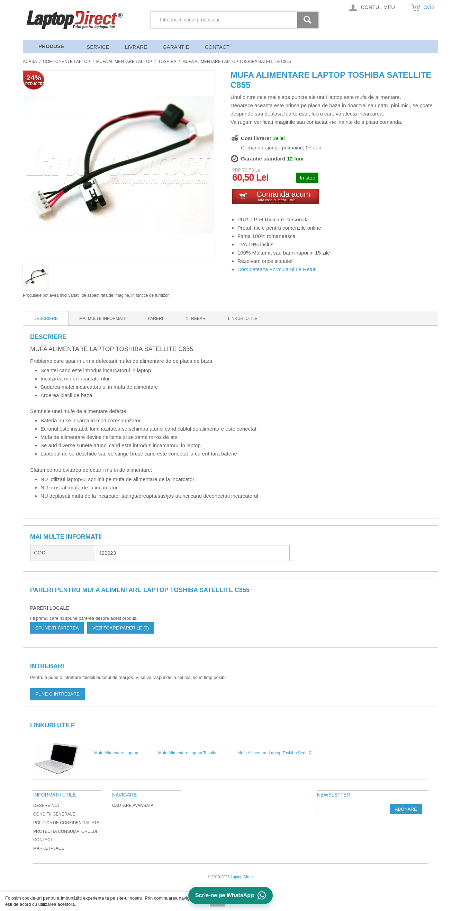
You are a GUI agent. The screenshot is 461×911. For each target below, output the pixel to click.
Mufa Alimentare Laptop (124, 61)
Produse (51, 46)
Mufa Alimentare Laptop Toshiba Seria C (274, 753)
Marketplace (48, 848)
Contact (217, 47)
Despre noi (46, 805)
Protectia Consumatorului (65, 831)
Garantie (176, 47)
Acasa (30, 61)
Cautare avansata (133, 805)
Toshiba (167, 61)
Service (98, 47)
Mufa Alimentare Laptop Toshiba (187, 753)
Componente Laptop (66, 61)
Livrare (136, 47)
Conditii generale (54, 814)
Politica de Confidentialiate (66, 822)
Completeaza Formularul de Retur (276, 269)
